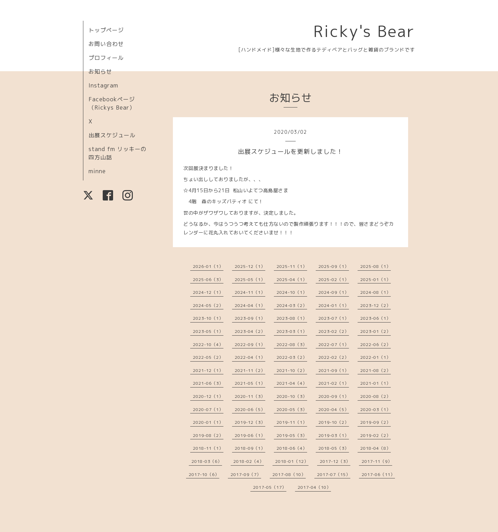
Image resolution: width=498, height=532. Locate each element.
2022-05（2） (208, 357)
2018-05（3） (334, 448)
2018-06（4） (292, 448)
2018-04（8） (375, 448)
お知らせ (100, 71)
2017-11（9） (377, 461)
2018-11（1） (208, 448)
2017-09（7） (246, 474)
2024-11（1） (250, 292)
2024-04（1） (250, 305)
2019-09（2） (375, 422)
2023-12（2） (375, 305)
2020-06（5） (250, 409)
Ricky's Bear (364, 31)
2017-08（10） (289, 474)
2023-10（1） (208, 318)
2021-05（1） (250, 383)
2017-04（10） (314, 487)
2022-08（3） (292, 344)
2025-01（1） (375, 279)
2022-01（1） (375, 357)
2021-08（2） (375, 370)
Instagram (103, 85)
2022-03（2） (292, 357)
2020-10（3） (292, 396)
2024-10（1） (292, 292)
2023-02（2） (334, 331)
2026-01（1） (208, 266)
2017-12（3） (335, 461)
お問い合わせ (106, 44)
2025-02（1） (334, 279)
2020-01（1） (208, 422)
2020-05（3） (292, 409)
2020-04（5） (334, 409)
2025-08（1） (375, 266)
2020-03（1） (375, 409)
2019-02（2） (375, 435)
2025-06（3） (208, 279)
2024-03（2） (292, 305)
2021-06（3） (208, 383)
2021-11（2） (250, 370)
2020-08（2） (375, 396)
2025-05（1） (250, 279)
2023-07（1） (334, 318)
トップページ (106, 30)
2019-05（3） (292, 435)
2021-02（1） (334, 383)
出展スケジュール (112, 135)
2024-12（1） (208, 292)
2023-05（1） (208, 331)
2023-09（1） (250, 318)
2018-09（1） (250, 448)
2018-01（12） (291, 461)
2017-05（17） (269, 487)
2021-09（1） (334, 370)
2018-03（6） (207, 461)
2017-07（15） (333, 474)
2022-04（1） (250, 357)
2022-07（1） (334, 344)
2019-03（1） (334, 435)
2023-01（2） (375, 331)
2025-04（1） (292, 279)
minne (97, 171)
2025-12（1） (250, 266)
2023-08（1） (292, 318)
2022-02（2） (334, 357)
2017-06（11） (378, 474)
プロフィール (106, 58)
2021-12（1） (208, 370)
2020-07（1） (208, 409)
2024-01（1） (334, 305)
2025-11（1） (292, 266)
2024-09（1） (334, 292)
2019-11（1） (292, 422)
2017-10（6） (204, 474)
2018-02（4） (248, 461)
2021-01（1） (375, 383)
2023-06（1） (375, 318)
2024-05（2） (208, 305)
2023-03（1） (292, 331)
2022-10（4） (208, 344)
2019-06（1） (250, 435)
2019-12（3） (250, 422)
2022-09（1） (250, 344)
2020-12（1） (208, 396)
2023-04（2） (250, 331)
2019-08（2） (208, 435)
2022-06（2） (375, 344)
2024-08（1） (375, 292)
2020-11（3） (250, 396)
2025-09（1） (334, 266)
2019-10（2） (334, 422)
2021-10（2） (292, 370)
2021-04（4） (292, 383)
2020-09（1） (334, 396)
